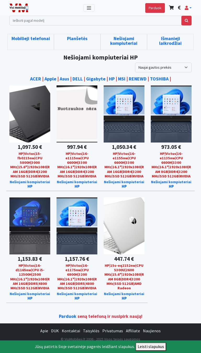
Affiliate (133, 330)
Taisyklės (91, 330)
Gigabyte (95, 79)
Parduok (155, 8)
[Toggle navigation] (88, 8)
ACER (35, 79)
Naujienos (152, 330)
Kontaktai (71, 330)
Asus (64, 79)
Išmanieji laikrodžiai (170, 40)
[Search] (95, 20)
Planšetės (77, 38)
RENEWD (138, 79)
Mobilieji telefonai (31, 38)
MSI (121, 79)
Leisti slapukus (151, 346)
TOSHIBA (159, 79)
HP (112, 79)
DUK (55, 330)
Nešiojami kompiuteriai (123, 40)
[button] (188, 8)
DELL (77, 79)
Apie (44, 330)
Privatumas (112, 330)
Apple (50, 79)
